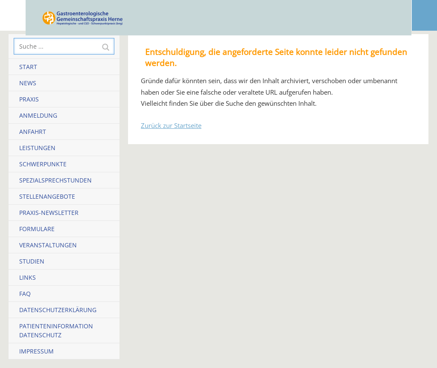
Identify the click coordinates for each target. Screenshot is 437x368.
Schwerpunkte (43, 164)
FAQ (25, 294)
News (27, 83)
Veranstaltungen (48, 245)
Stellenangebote (47, 196)
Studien (31, 261)
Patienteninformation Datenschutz (56, 330)
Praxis (29, 99)
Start (28, 67)
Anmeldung (38, 115)
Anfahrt (32, 131)
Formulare (37, 229)
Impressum (36, 351)
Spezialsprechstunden (55, 180)
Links (27, 277)
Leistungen (37, 148)
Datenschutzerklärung (57, 310)
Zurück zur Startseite (171, 125)
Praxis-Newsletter (49, 213)
